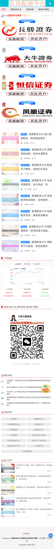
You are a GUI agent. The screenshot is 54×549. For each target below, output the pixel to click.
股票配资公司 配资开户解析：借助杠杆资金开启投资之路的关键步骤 (36, 168)
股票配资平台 (39, 419)
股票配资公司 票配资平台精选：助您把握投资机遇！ (36, 246)
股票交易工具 (16, 9)
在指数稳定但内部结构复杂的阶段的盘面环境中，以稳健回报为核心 (29, 404)
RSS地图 (42, 538)
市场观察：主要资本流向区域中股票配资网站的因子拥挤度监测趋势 (29, 381)
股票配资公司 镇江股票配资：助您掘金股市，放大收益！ (36, 138)
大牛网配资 (13, 435)
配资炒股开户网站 (39, 435)
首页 (4, 9)
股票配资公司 (39, 430)
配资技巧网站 (43, 9)
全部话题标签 (27, 451)
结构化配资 (13, 430)
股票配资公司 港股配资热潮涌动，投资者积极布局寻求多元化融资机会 (36, 199)
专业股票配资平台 (13, 440)
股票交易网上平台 (13, 446)
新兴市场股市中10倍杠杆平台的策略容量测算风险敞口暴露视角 (29, 387)
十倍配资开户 (39, 424)
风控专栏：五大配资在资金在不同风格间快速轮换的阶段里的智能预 (29, 393)
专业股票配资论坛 (13, 424)
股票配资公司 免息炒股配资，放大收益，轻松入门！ (36, 184)
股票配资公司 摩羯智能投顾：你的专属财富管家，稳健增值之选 (36, 153)
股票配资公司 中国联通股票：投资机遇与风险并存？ (36, 230)
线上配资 (13, 419)
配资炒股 (29, 9)
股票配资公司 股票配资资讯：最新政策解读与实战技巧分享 (36, 215)
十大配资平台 (39, 446)
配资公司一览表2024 (39, 440)
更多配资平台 (47, 15)
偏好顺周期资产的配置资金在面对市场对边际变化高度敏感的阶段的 (29, 398)
